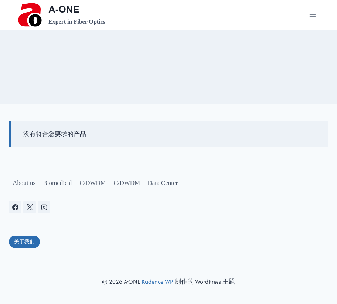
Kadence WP (157, 281)
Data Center (163, 182)
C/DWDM (92, 182)
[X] (29, 207)
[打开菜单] (312, 14)
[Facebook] (15, 207)
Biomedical (57, 182)
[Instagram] (44, 207)
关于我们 (24, 242)
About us (24, 182)
